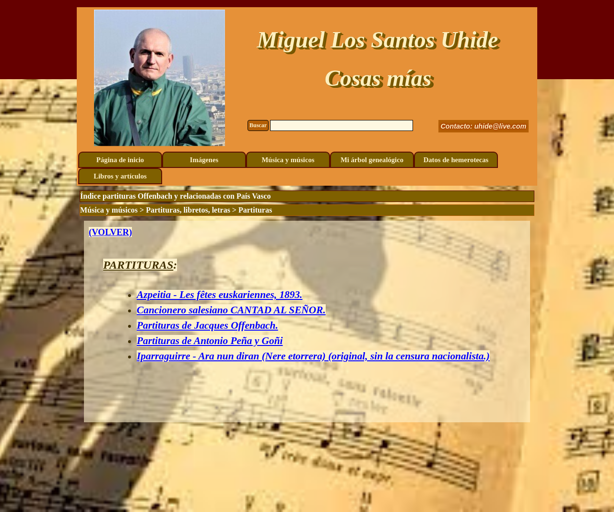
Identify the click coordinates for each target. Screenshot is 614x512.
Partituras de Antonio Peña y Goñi (210, 340)
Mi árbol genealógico (372, 160)
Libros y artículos (120, 176)
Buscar (258, 125)
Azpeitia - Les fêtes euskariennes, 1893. (219, 294)
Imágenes (204, 160)
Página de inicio (120, 160)
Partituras (255, 210)
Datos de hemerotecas (456, 160)
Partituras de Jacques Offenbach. (207, 325)
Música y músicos (288, 160)
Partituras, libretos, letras (188, 210)
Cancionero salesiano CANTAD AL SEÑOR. (231, 310)
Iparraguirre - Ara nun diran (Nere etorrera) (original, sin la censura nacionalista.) (313, 356)
